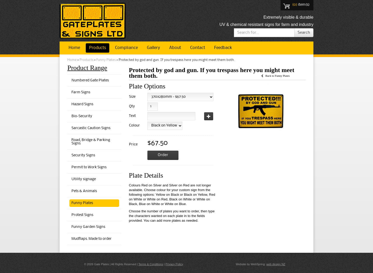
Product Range (87, 68)
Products (97, 48)
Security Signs (83, 155)
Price (133, 144)
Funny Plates (106, 60)
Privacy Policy (174, 264)
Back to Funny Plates (277, 75)
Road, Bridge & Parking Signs (90, 141)
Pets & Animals (84, 191)
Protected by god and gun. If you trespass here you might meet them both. (177, 60)
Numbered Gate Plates (90, 80)
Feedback (223, 48)
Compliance (126, 48)
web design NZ (275, 264)
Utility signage (83, 179)
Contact (197, 48)
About (175, 48)
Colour (133, 125)
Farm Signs (80, 92)
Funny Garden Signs (88, 227)
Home (74, 48)
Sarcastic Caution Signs (90, 128)
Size (132, 97)
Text (132, 116)
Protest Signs (82, 215)
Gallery (153, 48)
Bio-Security (81, 116)
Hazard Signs (82, 104)
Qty (132, 106)
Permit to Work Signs (88, 167)
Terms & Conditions (150, 264)
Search (304, 32)
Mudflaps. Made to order (91, 239)
